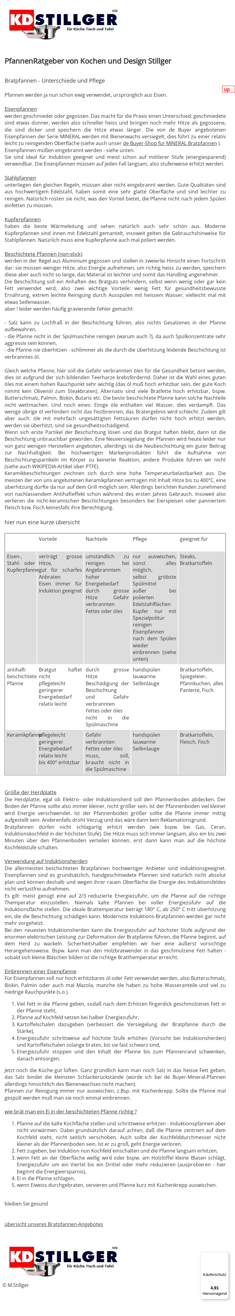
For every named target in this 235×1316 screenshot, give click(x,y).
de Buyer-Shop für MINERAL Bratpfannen (170, 143)
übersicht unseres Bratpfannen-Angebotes (54, 1224)
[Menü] (225, 1255)
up (227, 89)
